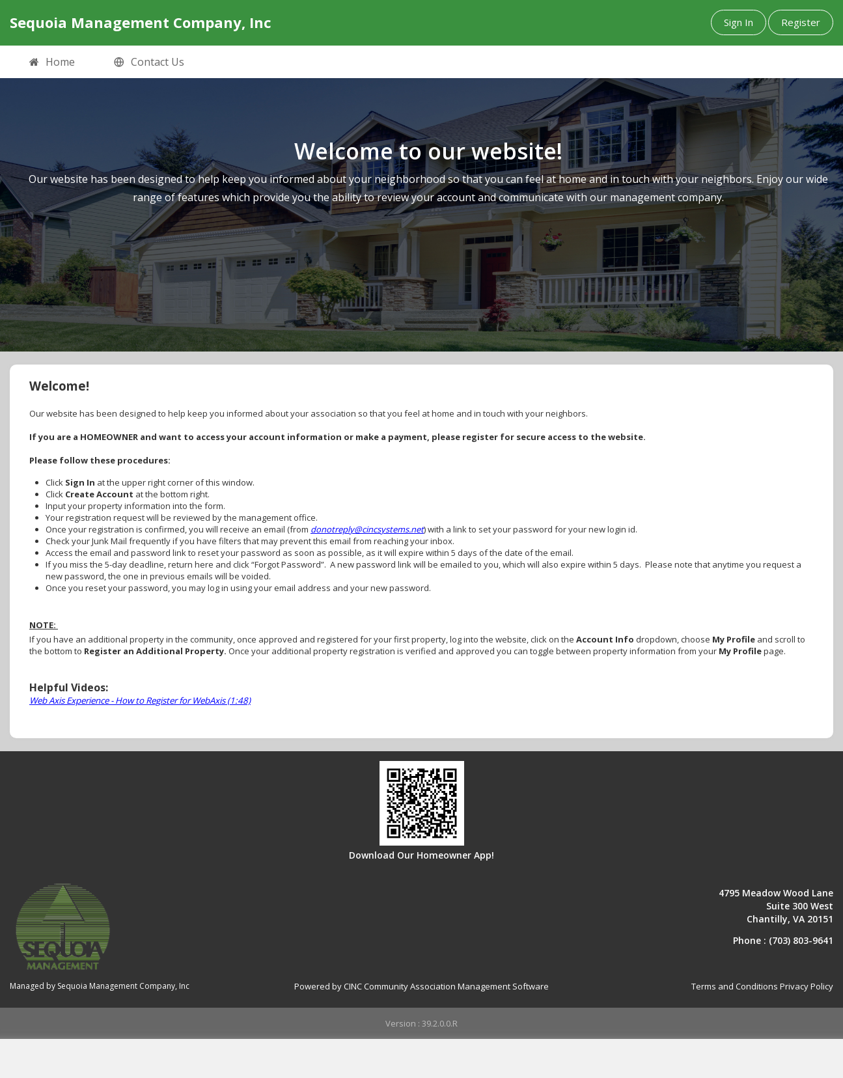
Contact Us (149, 62)
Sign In (738, 22)
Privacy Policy (806, 986)
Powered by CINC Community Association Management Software (421, 986)
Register (800, 22)
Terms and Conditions (734, 986)
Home (52, 62)
